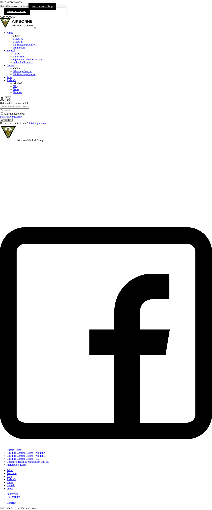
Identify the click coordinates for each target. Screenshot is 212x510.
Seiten (10, 470)
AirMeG (11, 80)
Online (10, 65)
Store (9, 77)
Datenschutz (13, 496)
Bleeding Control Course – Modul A (26, 452)
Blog (15, 86)
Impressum (12, 493)
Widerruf (11, 502)
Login (10, 488)
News (16, 89)
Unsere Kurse (14, 449)
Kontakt (17, 92)
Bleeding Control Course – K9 (23, 458)
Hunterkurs (19, 47)
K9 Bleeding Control (24, 44)
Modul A (18, 38)
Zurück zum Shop (42, 6)
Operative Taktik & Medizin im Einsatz (28, 461)
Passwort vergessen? (11, 116)
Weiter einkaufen (16, 11)
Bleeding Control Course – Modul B (26, 455)
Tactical (11, 50)
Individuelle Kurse (23, 62)
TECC (16, 53)
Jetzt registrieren (38, 123)
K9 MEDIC (19, 56)
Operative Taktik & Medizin (28, 59)
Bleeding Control (22, 71)
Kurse (10, 32)
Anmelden (6, 120)
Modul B (18, 41)
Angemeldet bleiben (14, 113)
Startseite (12, 473)
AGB (9, 499)
